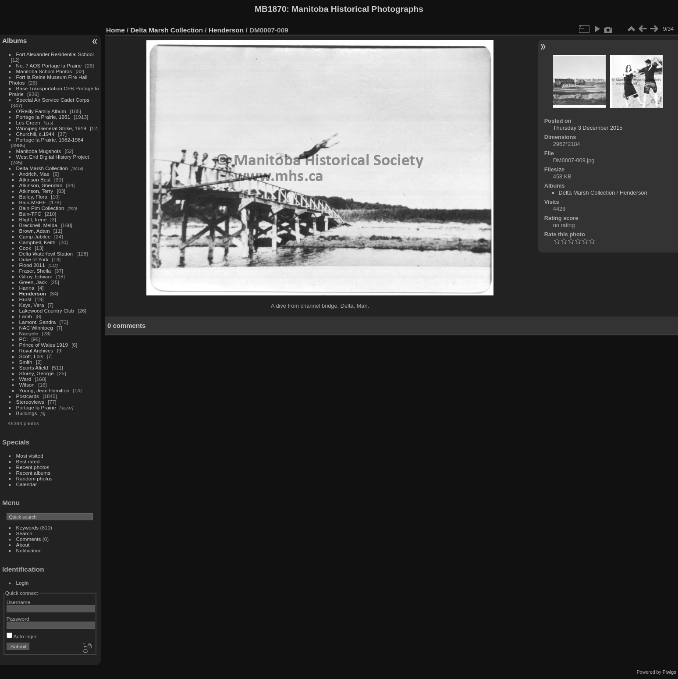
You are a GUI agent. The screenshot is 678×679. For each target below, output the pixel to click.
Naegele (29, 333)
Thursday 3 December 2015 (588, 127)
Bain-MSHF (32, 202)
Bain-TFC (30, 214)
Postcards (27, 396)
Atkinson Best (35, 179)
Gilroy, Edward (36, 276)
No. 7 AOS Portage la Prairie (49, 65)
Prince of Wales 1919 (43, 345)
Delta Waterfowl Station (46, 253)
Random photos (34, 478)
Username (18, 602)
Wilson (27, 384)
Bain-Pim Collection (41, 208)
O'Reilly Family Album (41, 111)
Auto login (21, 636)
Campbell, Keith (37, 242)
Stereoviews (30, 402)
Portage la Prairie (36, 407)
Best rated (28, 461)
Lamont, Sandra (37, 322)
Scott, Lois (31, 356)
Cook (25, 248)
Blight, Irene (33, 219)
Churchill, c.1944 (35, 134)
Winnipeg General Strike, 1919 (51, 128)
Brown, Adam (34, 231)
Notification (29, 550)
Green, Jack (33, 282)
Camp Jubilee (35, 236)
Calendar (26, 484)
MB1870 (271, 9)
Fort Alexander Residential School (55, 54)
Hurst (25, 299)
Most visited (29, 456)
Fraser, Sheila (35, 271)
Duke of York (34, 259)
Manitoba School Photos (44, 71)
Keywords (27, 527)
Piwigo (669, 672)
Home (115, 30)
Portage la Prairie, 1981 (43, 117)
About (23, 544)
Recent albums (33, 473)
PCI (23, 339)
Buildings (26, 413)
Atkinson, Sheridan (41, 185)
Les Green (28, 122)
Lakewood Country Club (47, 310)
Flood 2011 (32, 265)
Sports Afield (33, 367)
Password (18, 619)
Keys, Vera (31, 305)
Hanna (27, 288)
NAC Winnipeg (36, 328)
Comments (28, 539)
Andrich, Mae (34, 174)
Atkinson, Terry (36, 191)
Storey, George (36, 373)
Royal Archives (36, 350)
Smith (25, 362)
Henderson (32, 293)
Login (22, 583)
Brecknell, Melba (38, 225)
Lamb (25, 316)
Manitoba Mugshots (38, 151)
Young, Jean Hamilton (44, 390)
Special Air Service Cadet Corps (52, 100)
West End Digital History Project (52, 157)
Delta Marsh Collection (42, 168)
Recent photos (33, 467)
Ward (25, 379)
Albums (14, 40)
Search (24, 533)
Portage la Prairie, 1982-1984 (50, 139)
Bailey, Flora (33, 196)
